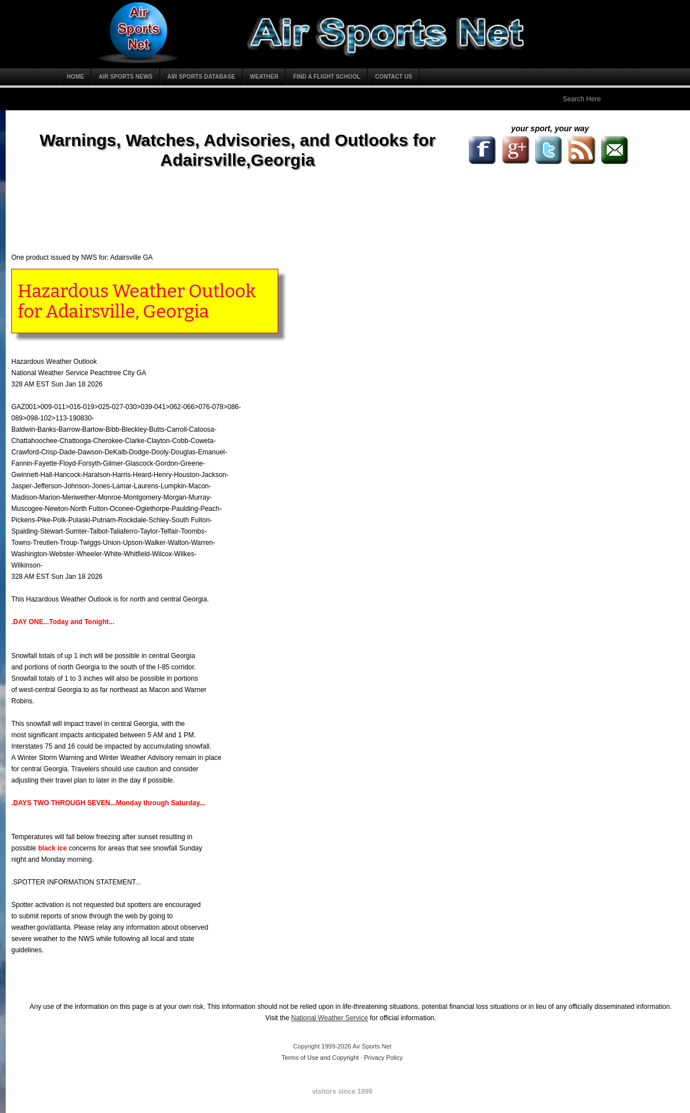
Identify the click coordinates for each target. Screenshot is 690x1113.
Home (75, 77)
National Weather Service (329, 1018)
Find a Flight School (326, 77)
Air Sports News (125, 77)
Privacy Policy (383, 1057)
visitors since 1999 (342, 1091)
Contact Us (393, 77)
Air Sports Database (201, 77)
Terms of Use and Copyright (320, 1057)
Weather (264, 77)
